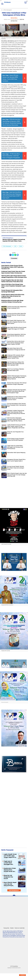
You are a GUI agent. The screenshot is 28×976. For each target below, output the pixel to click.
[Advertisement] (14, 493)
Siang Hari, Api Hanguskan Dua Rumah (8, 877)
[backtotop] (14, 896)
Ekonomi (15, 932)
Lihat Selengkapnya (14, 890)
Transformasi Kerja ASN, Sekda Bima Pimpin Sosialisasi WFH (16, 307)
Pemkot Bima (6, 935)
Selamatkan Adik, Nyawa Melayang (16, 452)
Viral (23, 937)
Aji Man (5, 931)
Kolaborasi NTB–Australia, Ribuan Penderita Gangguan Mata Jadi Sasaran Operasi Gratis (15, 356)
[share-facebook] (10, 255)
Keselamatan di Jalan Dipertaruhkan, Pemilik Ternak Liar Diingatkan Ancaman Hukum (16, 398)
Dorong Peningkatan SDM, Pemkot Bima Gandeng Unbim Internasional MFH (16, 405)
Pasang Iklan (6, 928)
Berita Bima (10, 931)
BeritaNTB (10, 932)
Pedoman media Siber (20, 928)
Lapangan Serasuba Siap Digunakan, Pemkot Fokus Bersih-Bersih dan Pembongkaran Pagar (16, 391)
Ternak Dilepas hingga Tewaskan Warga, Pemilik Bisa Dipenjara (15, 439)
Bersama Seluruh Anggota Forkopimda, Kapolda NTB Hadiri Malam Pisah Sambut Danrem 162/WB (14, 240)
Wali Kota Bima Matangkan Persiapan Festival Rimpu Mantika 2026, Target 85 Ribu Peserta (16, 419)
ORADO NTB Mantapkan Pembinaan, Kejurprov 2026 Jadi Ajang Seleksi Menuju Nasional (16, 377)
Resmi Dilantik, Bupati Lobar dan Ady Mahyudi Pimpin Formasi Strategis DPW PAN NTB (17, 475)
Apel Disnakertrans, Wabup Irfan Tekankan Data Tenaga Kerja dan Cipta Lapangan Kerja (15, 363)
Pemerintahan (11, 934)
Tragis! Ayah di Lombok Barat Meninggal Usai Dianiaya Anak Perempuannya (15, 447)
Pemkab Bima (19, 934)
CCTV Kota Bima (14, 966)
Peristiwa (18, 935)
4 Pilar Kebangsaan (7, 246)
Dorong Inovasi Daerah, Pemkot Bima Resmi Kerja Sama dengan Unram (15, 468)
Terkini (20, 246)
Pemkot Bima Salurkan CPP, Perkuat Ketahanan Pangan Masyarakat (16, 383)
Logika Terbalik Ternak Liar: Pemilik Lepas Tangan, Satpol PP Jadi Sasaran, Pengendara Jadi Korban (16, 426)
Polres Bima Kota (14, 937)
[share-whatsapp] (15, 255)
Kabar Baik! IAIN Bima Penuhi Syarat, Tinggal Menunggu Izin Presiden (16, 328)
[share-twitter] (13, 255)
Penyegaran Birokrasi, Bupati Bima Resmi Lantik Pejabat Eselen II (16, 460)
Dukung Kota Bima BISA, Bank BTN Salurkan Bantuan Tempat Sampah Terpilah (16, 315)
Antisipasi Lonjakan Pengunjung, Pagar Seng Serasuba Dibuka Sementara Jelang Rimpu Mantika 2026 (16, 413)
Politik (23, 935)
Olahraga (5, 934)
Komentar (14, 258)
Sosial (20, 937)
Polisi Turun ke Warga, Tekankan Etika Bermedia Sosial (15, 369)
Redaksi (12, 928)
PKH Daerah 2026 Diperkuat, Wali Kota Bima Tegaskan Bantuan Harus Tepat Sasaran (16, 322)
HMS (15, 246)
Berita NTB (16, 931)
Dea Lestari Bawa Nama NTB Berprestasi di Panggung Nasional (16, 349)
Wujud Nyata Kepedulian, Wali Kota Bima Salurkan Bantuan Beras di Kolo (16, 336)
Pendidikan (13, 935)
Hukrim (20, 932)
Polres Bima (6, 937)
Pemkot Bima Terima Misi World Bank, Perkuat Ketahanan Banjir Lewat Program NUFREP (15, 343)
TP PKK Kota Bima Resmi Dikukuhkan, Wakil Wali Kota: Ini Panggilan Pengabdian (11, 155)
